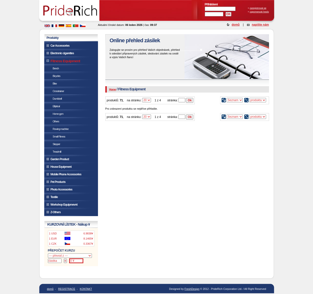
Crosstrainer (58, 91)
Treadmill (57, 151)
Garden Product (60, 159)
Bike (55, 83)
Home (112, 89)
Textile (54, 197)
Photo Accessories (61, 189)
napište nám (260, 24)
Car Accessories (60, 45)
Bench (56, 68)
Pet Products (58, 182)
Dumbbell (57, 98)
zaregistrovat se (258, 8)
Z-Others (56, 212)
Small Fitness (59, 136)
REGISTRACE (66, 288)
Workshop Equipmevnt (64, 204)
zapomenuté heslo (259, 11)
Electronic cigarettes (62, 53)
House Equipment (61, 166)
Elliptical (56, 106)
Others (56, 121)
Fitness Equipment (65, 61)
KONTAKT (86, 288)
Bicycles (56, 75)
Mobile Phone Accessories (66, 174)
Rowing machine (61, 128)
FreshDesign (191, 288)
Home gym (58, 113)
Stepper (56, 144)
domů (236, 24)
